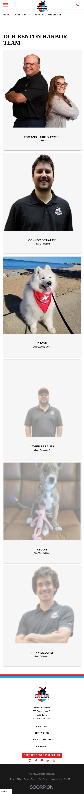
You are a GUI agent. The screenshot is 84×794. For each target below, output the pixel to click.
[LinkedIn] (47, 760)
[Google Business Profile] (30, 760)
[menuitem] (16, 779)
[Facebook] (36, 760)
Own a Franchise (42, 740)
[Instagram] (42, 760)
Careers (42, 746)
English (4, 791)
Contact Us (42, 733)
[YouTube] (53, 760)
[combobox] (6, 791)
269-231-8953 (42, 707)
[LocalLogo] (42, 6)
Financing (42, 726)
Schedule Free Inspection (42, 755)
